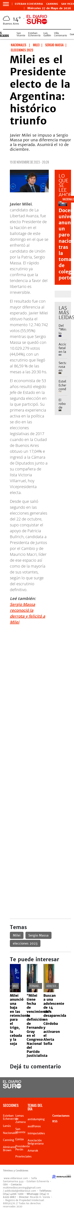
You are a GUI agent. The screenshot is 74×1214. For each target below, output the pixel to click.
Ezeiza (19, 1139)
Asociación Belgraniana (36, 1142)
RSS (54, 1121)
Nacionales (10, 1133)
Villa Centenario (60, 34)
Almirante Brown (9, 1148)
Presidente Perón (22, 1148)
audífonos (34, 1126)
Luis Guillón (47, 34)
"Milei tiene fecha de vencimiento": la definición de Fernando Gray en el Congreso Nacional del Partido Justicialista (39, 1025)
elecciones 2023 (25, 943)
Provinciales (23, 1156)
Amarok (33, 1150)
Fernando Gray (38, 986)
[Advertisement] (37, 665)
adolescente (53, 986)
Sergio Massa (38, 935)
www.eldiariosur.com (16, 1178)
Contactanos (60, 1115)
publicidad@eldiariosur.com (20, 1190)
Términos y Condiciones (15, 1170)
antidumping (36, 1119)
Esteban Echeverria (29, 4)
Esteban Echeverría (34, 34)
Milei (17, 935)
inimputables (36, 1133)
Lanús (7, 1126)
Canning (52, 4)
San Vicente (21, 34)
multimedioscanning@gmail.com (22, 1187)
